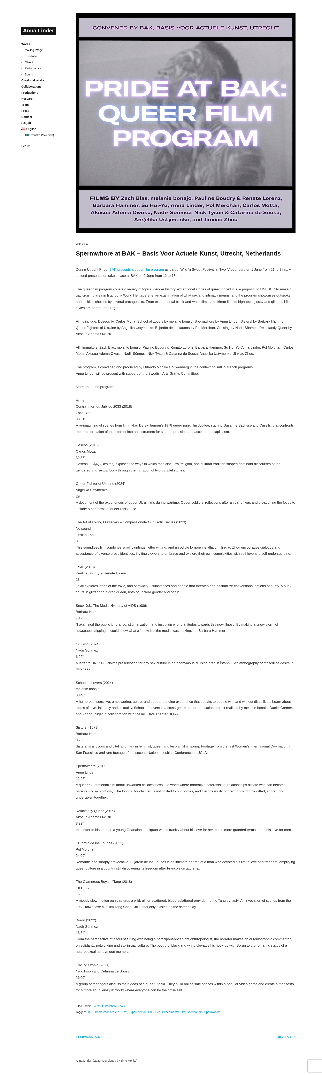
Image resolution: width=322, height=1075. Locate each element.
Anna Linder (38, 30)
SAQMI (26, 123)
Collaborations (31, 86)
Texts (25, 104)
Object (29, 62)
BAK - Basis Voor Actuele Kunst (107, 1012)
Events (96, 1006)
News (121, 1006)
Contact (26, 117)
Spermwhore (212, 1012)
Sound (29, 74)
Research (27, 98)
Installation (32, 56)
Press (25, 110)
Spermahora (195, 1012)
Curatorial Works (33, 80)
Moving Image (34, 50)
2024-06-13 (82, 243)
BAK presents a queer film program (136, 270)
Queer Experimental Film (169, 1012)
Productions (29, 92)
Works (25, 44)
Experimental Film (140, 1012)
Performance (33, 68)
